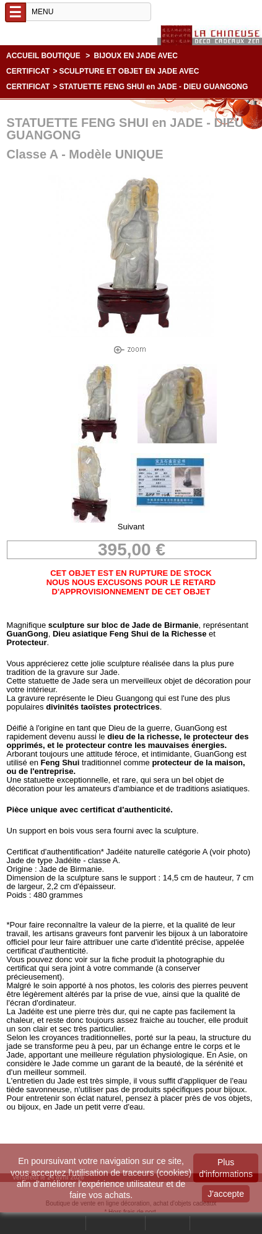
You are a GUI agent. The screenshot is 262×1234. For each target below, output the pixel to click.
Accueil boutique (43, 55)
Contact (168, 1223)
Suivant (131, 526)
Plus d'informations (226, 1167)
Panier (207, 1223)
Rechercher (61, 1223)
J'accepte (225, 1194)
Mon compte (115, 1223)
